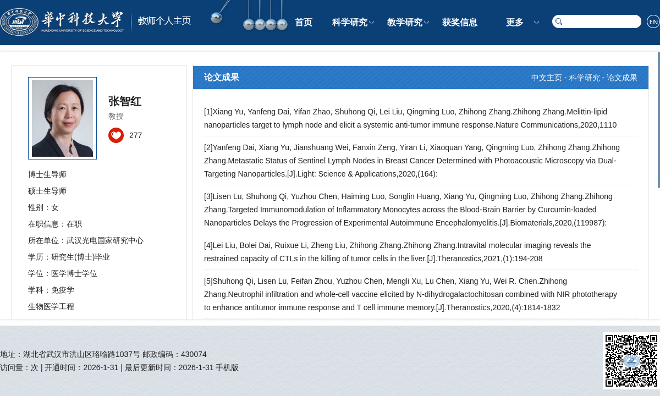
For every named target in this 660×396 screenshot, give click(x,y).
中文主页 (546, 77)
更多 (515, 22)
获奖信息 (459, 22)
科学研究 (349, 22)
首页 (303, 22)
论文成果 (622, 77)
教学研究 (404, 22)
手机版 (227, 367)
